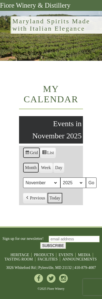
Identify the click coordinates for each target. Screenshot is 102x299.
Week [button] (46, 167)
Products (44, 255)
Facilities (48, 259)
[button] (35, 198)
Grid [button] (31, 153)
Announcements (79, 259)
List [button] (48, 153)
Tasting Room (19, 259)
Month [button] (31, 167)
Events (65, 255)
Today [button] (55, 198)
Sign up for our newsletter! (23, 239)
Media (84, 255)
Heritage (19, 255)
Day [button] (59, 167)
